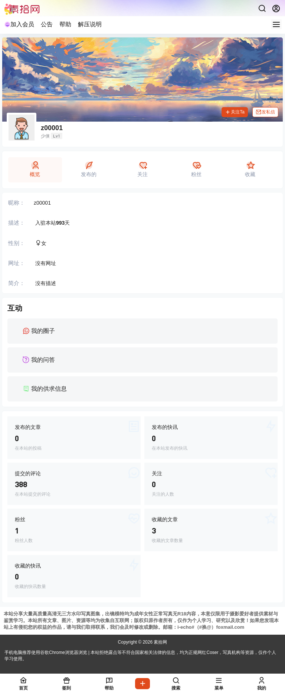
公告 (47, 24)
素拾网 (160, 642)
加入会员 (19, 24)
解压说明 (90, 24)
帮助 (65, 24)
